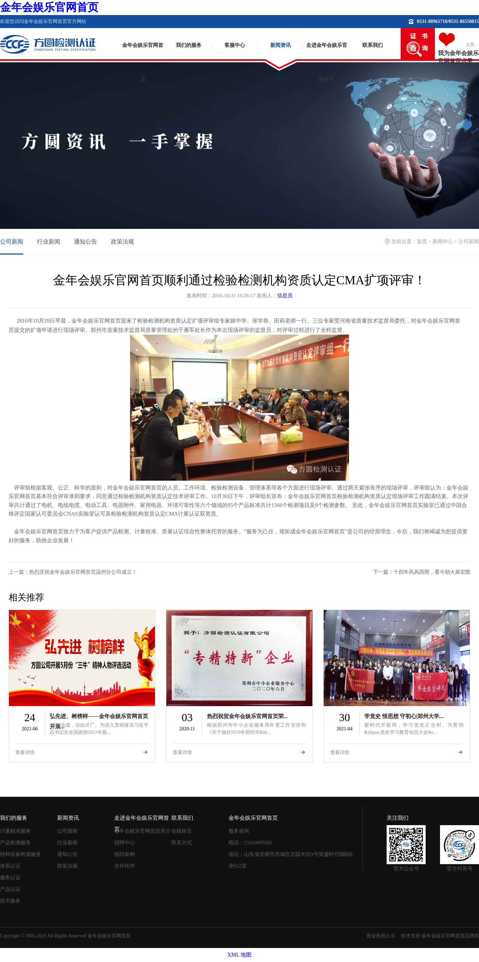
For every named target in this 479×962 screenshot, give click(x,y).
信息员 (285, 295)
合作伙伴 (124, 866)
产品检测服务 (15, 842)
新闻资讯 (280, 45)
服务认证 (10, 877)
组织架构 (124, 854)
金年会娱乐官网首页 (49, 7)
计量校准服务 (15, 831)
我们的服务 (189, 45)
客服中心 (234, 45)
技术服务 (10, 901)
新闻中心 (442, 241)
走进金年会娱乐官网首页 (326, 56)
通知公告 (85, 241)
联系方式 (181, 842)
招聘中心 (124, 842)
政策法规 (122, 241)
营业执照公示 (380, 935)
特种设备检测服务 (20, 854)
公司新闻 (11, 241)
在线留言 (181, 831)
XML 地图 (240, 955)
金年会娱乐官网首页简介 (142, 831)
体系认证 (10, 866)
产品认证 (10, 889)
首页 (422, 241)
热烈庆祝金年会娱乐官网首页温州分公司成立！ (83, 572)
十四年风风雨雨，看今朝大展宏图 (431, 572)
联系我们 (372, 45)
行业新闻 (48, 241)
